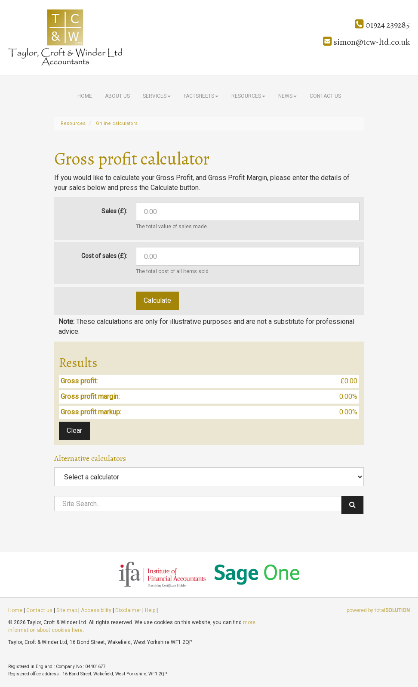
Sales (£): (114, 211)
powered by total (378, 610)
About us (117, 96)
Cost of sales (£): (104, 255)
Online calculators (117, 123)
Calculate (157, 300)
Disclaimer (128, 610)
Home (84, 96)
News (287, 96)
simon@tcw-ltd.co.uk (366, 42)
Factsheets (201, 96)
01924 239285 (382, 25)
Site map (66, 610)
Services (157, 96)
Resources (248, 96)
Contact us (325, 96)
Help (150, 610)
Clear (74, 430)
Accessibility (96, 610)
